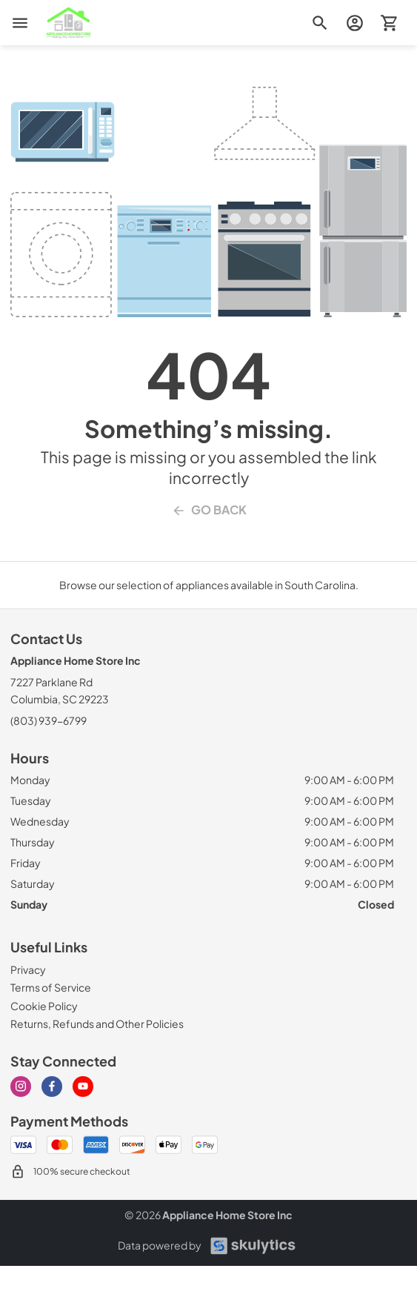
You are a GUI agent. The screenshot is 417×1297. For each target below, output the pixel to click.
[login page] (354, 22)
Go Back (209, 509)
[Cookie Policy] (44, 1005)
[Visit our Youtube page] (83, 1086)
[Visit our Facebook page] (51, 1086)
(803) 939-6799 (48, 720)
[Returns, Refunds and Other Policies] (97, 1023)
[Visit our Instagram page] (20, 1086)
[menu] (20, 23)
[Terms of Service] (50, 987)
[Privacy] (28, 969)
